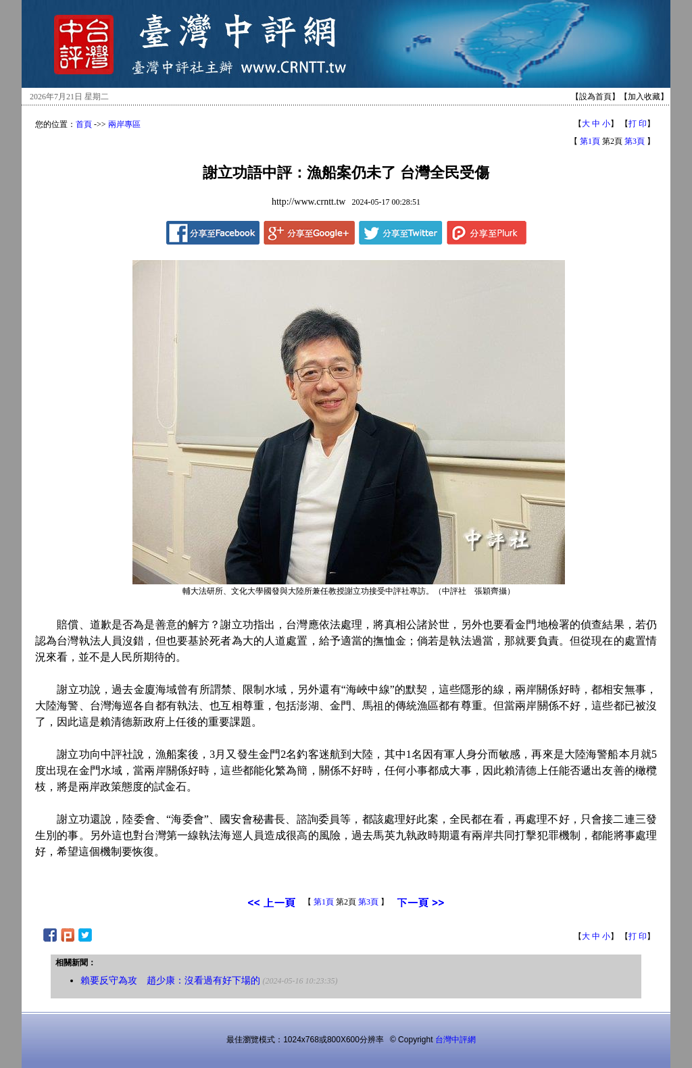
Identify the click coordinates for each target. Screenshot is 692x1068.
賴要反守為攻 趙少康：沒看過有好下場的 (170, 980)
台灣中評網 (455, 1039)
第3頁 (634, 141)
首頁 (84, 124)
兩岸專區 (124, 124)
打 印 (637, 123)
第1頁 (590, 141)
